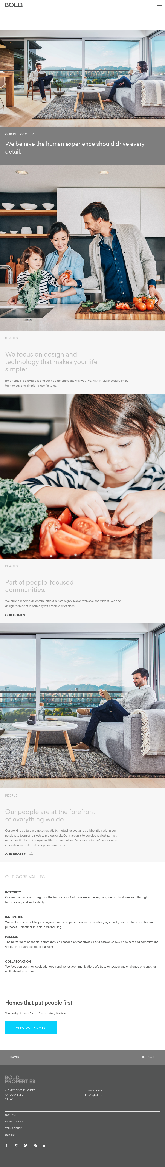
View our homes (31, 1028)
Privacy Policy (14, 1122)
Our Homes (19, 615)
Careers (10, 1135)
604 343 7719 (95, 1091)
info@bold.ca (95, 1096)
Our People (19, 854)
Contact (11, 1115)
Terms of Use (13, 1129)
